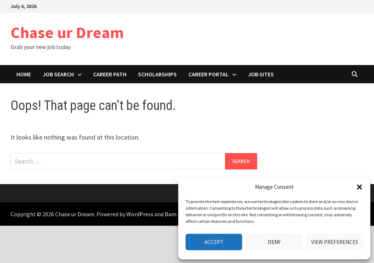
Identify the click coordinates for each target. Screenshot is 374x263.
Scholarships (157, 74)
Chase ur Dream (67, 32)
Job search (58, 74)
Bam (170, 214)
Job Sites (261, 74)
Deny (274, 242)
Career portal (208, 74)
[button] (359, 187)
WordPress (139, 214)
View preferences (334, 242)
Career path (109, 74)
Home (23, 74)
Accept (214, 242)
